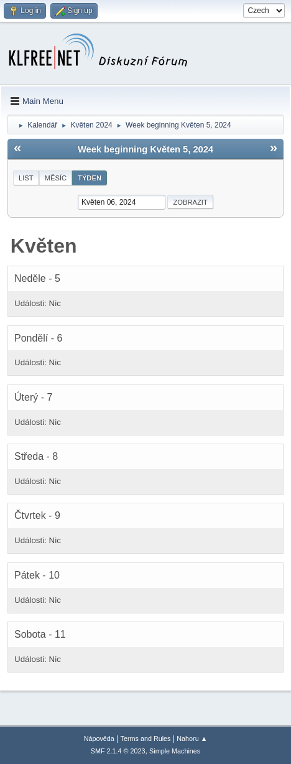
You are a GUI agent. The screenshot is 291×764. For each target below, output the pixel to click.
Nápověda (99, 738)
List (26, 178)
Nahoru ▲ (192, 738)
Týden (89, 178)
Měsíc (56, 178)
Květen (44, 246)
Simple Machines (174, 751)
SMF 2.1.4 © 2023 (118, 751)
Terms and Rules (146, 738)
